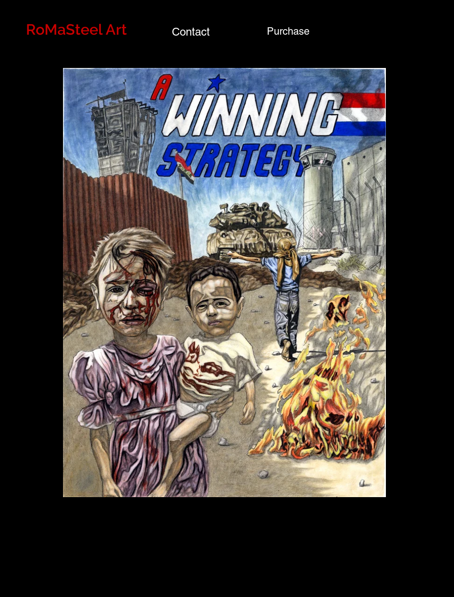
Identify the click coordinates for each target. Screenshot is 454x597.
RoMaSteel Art (76, 29)
